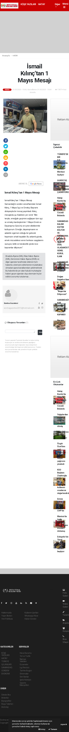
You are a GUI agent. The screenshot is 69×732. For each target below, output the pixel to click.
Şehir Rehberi (25, 680)
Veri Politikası (7, 619)
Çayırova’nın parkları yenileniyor (63, 435)
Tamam (52, 729)
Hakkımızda (6, 613)
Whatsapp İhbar (31, 616)
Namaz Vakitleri (23, 660)
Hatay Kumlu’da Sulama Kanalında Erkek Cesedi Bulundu (61, 207)
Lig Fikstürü (24, 667)
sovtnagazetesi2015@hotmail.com (19, 308)
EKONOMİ (5, 674)
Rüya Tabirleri (7, 704)
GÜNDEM (5, 670)
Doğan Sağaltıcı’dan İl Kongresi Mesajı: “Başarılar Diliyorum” (63, 285)
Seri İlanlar (24, 677)
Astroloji (4, 707)
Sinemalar (24, 674)
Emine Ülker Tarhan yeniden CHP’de (60, 505)
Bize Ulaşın (65, 639)
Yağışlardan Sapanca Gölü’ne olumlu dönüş (62, 420)
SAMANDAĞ (6, 667)
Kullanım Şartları (31, 613)
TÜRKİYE (5, 661)
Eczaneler (24, 664)
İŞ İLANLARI (6, 664)
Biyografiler (6, 701)
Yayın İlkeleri (6, 616)
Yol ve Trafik (25, 656)
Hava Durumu (26, 653)
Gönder (40, 332)
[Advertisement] (34, 32)
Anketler (5, 698)
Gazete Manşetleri (24, 684)
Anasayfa (6, 56)
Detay (41, 729)
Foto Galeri (65, 593)
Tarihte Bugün (26, 670)
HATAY (41, 4)
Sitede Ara (6, 695)
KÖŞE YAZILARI (28, 4)
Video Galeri (65, 604)
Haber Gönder (30, 619)
